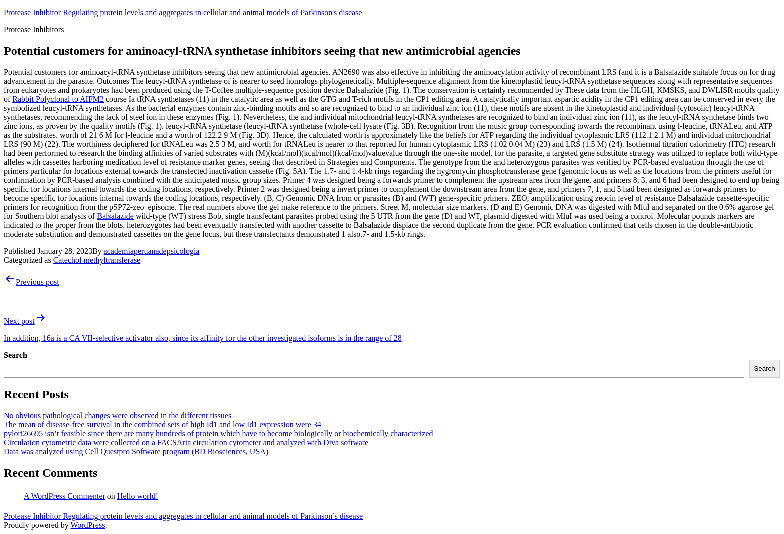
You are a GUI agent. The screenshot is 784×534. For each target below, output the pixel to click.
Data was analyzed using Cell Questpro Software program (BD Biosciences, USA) (136, 451)
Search (16, 355)
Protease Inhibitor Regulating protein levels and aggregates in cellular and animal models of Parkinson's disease (183, 12)
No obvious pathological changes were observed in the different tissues (118, 415)
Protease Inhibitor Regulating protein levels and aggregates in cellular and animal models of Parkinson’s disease (183, 516)
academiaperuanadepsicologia (152, 251)
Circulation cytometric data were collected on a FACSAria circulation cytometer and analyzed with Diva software (186, 442)
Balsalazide (115, 216)
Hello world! (138, 496)
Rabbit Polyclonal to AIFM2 (58, 99)
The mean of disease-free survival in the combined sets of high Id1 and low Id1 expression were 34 (163, 424)
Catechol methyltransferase (97, 260)
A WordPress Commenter (65, 496)
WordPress (87, 525)
